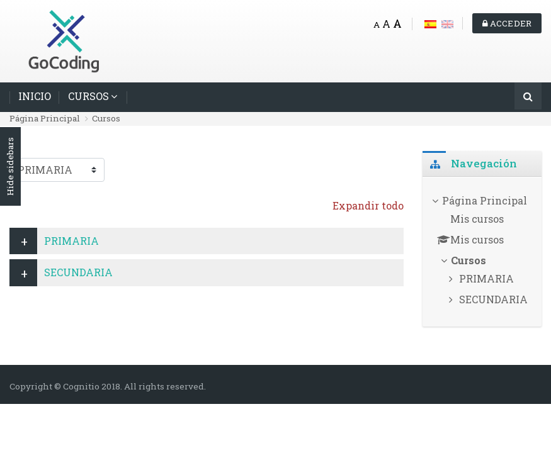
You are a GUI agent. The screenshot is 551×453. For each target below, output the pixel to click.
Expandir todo (368, 205)
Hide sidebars (10, 167)
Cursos (106, 118)
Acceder (506, 23)
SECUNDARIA (78, 272)
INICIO (34, 96)
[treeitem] (482, 252)
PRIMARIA (71, 240)
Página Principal (44, 118)
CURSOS (88, 96)
